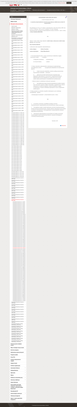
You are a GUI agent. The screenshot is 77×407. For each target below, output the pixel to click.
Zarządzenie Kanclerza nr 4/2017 (19, 204)
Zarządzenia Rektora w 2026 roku (17, 111)
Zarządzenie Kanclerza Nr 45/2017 (19, 261)
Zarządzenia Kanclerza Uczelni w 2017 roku (56, 10)
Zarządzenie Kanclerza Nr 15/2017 (19, 220)
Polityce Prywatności (62, 2)
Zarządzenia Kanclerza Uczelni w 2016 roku (17, 301)
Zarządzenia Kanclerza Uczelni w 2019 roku (17, 194)
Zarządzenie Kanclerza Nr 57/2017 (19, 278)
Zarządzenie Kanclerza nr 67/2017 (19, 292)
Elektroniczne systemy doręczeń (17, 351)
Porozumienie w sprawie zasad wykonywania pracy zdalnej (17, 37)
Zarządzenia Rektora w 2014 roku (17, 129)
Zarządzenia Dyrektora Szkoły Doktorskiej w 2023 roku (17, 330)
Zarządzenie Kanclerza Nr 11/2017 (19, 214)
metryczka (63, 124)
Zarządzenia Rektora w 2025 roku (17, 113)
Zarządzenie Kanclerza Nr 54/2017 (19, 274)
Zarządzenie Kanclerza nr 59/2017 (19, 281)
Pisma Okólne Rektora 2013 (16, 164)
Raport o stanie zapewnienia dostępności (16, 397)
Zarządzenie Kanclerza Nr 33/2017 (19, 245)
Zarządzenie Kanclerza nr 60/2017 (19, 282)
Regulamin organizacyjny (16, 26)
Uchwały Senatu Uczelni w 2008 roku (17, 102)
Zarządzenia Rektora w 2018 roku (17, 123)
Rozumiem (69, 2)
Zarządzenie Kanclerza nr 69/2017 (19, 295)
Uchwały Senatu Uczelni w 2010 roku (17, 97)
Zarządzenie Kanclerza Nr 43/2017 (19, 259)
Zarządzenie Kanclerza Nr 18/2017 (19, 224)
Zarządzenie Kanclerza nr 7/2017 (19, 209)
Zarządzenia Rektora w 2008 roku (17, 138)
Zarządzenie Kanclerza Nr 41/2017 (19, 256)
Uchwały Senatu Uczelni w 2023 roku (17, 66)
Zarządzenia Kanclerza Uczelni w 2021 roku (17, 189)
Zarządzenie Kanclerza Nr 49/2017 (19, 267)
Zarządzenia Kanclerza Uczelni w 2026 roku (17, 177)
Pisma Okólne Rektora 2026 (16, 144)
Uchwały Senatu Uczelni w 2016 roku (17, 83)
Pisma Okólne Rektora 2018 (16, 156)
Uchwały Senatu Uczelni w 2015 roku (17, 85)
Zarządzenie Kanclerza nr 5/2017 (19, 206)
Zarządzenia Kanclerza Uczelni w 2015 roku (17, 304)
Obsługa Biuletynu (14, 369)
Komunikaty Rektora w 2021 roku (17, 173)
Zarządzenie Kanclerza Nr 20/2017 (19, 227)
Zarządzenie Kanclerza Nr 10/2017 (19, 213)
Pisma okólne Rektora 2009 (16, 169)
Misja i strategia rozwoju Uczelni (17, 346)
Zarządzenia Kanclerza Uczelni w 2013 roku (17, 308)
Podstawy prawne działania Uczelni (16, 343)
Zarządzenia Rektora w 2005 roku (17, 143)
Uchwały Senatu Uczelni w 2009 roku (17, 100)
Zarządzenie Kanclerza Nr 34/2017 (17, 11)
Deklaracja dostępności (15, 394)
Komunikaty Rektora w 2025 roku (17, 170)
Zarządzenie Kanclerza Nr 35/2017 (19, 247)
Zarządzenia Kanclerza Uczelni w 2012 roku (17, 311)
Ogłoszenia (13, 371)
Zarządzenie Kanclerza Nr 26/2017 (19, 235)
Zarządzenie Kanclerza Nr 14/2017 (19, 218)
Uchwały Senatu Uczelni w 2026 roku (17, 59)
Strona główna (13, 10)
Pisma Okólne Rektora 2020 (16, 153)
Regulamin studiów (14, 27)
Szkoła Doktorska (14, 381)
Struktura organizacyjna (15, 364)
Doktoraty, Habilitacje (15, 378)
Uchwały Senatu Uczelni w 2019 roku (17, 76)
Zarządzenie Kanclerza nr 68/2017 (19, 293)
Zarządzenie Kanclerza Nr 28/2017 (19, 238)
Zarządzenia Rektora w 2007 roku (17, 140)
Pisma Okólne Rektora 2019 (16, 155)
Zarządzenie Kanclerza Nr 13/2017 (19, 217)
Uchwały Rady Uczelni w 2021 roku (17, 52)
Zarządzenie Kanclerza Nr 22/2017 (19, 229)
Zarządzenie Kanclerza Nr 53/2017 (19, 272)
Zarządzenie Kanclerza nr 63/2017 (19, 286)
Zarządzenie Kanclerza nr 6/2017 (19, 207)
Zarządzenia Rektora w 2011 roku (17, 134)
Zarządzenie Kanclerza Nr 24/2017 (19, 232)
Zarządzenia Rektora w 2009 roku (17, 137)
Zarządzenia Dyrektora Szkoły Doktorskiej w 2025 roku (17, 325)
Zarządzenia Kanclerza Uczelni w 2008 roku (17, 320)
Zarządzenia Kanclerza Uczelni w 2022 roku (17, 187)
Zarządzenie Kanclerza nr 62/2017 (19, 285)
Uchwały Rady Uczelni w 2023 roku (17, 47)
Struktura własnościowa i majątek (16, 359)
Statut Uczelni (14, 24)
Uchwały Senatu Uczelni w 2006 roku (17, 107)
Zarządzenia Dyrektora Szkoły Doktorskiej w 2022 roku (17, 333)
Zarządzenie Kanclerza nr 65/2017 (19, 289)
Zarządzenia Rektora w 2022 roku (17, 117)
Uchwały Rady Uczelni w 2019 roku (17, 56)
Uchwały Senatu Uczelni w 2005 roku (17, 110)
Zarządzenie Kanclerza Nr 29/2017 (19, 239)
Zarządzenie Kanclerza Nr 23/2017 (19, 231)
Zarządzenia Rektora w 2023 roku (17, 116)
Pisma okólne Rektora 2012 (16, 165)
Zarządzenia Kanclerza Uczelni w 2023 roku (17, 184)
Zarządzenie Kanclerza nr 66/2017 (19, 290)
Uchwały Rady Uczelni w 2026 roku (17, 39)
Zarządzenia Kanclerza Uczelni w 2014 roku (17, 306)
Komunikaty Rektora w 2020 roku (17, 175)
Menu (12, 15)
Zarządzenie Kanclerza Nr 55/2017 (19, 275)
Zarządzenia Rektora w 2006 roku (17, 141)
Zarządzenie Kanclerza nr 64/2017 (19, 288)
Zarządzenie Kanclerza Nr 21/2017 (19, 228)
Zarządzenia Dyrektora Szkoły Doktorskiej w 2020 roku (17, 337)
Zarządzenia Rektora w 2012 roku (17, 132)
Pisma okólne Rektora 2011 (16, 167)
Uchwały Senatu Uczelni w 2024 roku (17, 64)
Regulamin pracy (14, 35)
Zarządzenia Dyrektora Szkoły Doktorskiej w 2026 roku (17, 323)
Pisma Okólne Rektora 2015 (16, 161)
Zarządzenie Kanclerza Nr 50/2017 (19, 268)
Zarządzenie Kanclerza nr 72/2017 (19, 299)
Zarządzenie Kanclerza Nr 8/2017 (19, 210)
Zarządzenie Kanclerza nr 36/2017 (19, 249)
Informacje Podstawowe (16, 17)
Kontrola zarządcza (15, 348)
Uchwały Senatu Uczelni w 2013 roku (17, 90)
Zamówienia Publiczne (15, 366)
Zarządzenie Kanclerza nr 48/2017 (19, 265)
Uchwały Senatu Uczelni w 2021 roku (17, 71)
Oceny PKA (13, 355)
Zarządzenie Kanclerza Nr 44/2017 (19, 260)
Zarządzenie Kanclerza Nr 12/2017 (19, 215)
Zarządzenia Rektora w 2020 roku (17, 120)
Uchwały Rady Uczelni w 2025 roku (17, 42)
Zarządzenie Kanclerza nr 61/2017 (19, 284)
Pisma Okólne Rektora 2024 (16, 147)
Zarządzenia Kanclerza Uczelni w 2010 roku (17, 316)
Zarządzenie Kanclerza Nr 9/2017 (19, 211)
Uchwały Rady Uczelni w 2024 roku (17, 44)
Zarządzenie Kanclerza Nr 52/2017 (19, 271)
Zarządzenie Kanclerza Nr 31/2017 (19, 242)
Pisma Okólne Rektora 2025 (16, 146)
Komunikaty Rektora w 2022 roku (17, 172)
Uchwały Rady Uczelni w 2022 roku (17, 49)
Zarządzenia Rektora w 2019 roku (17, 122)
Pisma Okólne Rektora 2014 (16, 162)
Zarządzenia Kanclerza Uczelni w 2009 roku (17, 318)
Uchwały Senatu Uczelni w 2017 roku (17, 81)
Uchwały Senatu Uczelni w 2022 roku (17, 68)
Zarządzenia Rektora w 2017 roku (17, 125)
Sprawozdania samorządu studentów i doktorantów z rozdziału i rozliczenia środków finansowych (17, 385)
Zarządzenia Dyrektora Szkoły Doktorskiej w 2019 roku (17, 340)
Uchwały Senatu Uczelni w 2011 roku (17, 95)
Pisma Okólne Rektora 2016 (16, 159)
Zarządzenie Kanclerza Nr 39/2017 (19, 253)
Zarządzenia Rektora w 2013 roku (17, 131)
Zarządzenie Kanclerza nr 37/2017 (19, 250)
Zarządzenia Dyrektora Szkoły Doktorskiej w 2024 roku (17, 328)
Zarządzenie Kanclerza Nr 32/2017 (19, 243)
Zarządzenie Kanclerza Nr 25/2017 (19, 234)
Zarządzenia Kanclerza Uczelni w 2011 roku (17, 313)
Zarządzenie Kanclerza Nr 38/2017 (19, 252)
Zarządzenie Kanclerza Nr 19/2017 (19, 225)
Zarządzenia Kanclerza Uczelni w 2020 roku (17, 191)
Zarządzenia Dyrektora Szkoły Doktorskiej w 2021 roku (17, 335)
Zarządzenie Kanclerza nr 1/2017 (19, 200)
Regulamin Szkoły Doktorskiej (16, 33)
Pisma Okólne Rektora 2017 (16, 158)
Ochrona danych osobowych (16, 392)
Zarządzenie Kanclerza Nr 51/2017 (19, 270)
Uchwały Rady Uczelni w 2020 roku (17, 54)
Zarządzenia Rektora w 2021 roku (17, 119)
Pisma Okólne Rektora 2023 (16, 149)
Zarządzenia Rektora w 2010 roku (17, 135)
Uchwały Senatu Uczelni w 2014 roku (17, 88)
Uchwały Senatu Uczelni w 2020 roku (17, 73)
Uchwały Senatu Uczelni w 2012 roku (17, 93)
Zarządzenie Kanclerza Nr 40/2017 (19, 254)
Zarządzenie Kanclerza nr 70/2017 (19, 296)
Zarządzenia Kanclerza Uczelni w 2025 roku (17, 179)
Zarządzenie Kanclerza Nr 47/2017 (19, 264)
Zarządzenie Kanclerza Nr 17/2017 (19, 222)
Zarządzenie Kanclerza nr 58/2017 (19, 279)
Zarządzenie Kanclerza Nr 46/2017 (19, 263)
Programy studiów (14, 353)
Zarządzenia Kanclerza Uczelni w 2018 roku (17, 196)
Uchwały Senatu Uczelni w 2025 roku (17, 61)
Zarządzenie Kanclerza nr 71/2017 (19, 297)
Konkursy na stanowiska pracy (16, 376)
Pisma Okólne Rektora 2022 (16, 150)
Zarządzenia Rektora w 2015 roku (17, 128)
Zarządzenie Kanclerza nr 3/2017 (19, 203)
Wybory (12, 373)
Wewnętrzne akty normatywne (38, 10)
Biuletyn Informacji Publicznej (24, 10)
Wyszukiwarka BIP (14, 389)
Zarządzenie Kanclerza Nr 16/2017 (19, 221)
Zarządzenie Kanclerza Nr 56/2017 (19, 277)
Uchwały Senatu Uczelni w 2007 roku (17, 105)
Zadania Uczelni (14, 361)
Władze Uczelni (14, 20)
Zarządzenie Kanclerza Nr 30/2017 (19, 240)
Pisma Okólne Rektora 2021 (16, 152)
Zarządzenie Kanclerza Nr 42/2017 (19, 257)
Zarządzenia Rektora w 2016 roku (17, 126)
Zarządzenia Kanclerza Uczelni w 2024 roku (17, 182)
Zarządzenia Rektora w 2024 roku (17, 114)
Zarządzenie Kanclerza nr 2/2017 (19, 202)
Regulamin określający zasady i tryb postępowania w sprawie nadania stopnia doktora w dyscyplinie (17, 31)
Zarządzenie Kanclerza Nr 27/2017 (19, 236)
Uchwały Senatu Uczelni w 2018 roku (17, 78)
